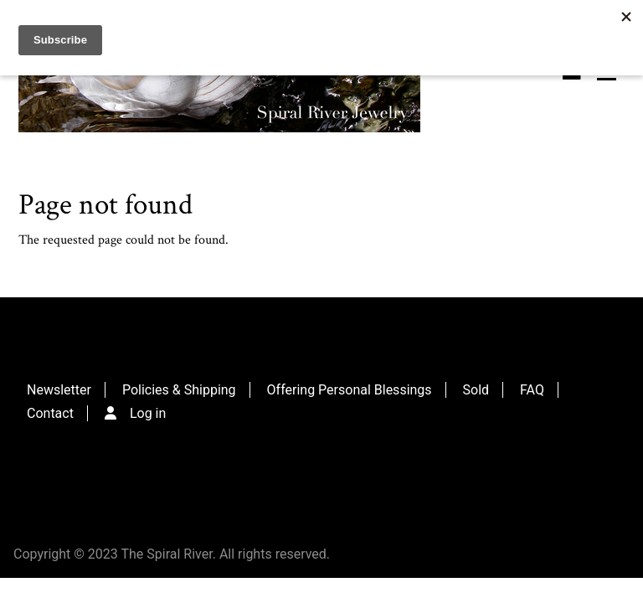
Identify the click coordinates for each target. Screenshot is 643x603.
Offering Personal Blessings (349, 390)
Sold (476, 390)
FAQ (532, 390)
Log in (148, 413)
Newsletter (59, 390)
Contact (50, 413)
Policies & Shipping (179, 390)
